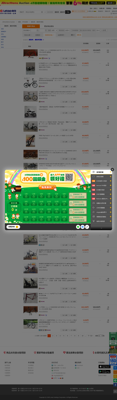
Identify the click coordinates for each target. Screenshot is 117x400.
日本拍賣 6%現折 (101, 181)
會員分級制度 (101, 221)
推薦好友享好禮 (101, 203)
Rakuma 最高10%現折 (101, 199)
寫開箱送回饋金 (101, 217)
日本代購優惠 (101, 194)
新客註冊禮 (101, 176)
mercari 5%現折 (101, 185)
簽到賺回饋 (101, 172)
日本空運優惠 (101, 208)
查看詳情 (11, 227)
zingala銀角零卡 (101, 212)
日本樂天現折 (101, 190)
